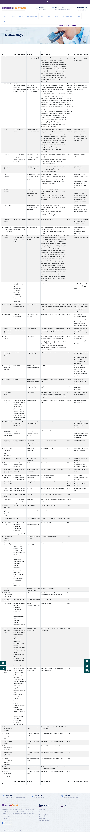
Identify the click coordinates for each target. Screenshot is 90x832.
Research (56, 16)
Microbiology (42, 818)
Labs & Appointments (32, 16)
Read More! (7, 823)
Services (21, 16)
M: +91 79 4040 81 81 (39, 797)
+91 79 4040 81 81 (43, 9)
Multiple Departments (44, 820)
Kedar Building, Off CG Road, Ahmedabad (82, 9)
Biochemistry (42, 809)
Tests (42, 16)
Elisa (40, 811)
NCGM (78, 16)
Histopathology (42, 816)
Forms (48, 16)
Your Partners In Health (67, 16)
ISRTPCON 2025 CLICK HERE (72, 25)
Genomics (41, 813)
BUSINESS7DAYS (77, 830)
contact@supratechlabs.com (62, 9)
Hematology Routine (44, 815)
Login (5, 21)
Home (5, 16)
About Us (13, 16)
